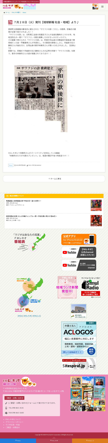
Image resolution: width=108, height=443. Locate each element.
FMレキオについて (13, 419)
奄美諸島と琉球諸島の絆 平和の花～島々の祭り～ (23, 201)
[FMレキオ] (28, 316)
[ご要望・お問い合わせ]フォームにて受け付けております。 (32, 403)
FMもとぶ (91, 441)
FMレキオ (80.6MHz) (34, 165)
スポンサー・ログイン (98, 1)
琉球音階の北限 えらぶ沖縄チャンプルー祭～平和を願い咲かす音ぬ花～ (31, 216)
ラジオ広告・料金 (12, 425)
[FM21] (20, 316)
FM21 (19, 441)
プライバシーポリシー (14, 422)
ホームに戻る (55, 179)
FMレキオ (55, 441)
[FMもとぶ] (37, 316)
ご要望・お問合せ (12, 427)
